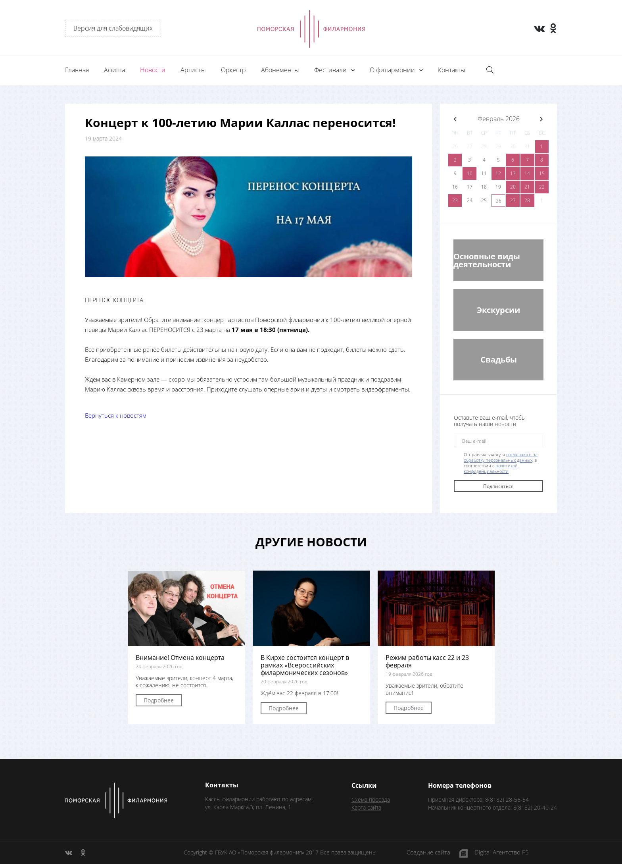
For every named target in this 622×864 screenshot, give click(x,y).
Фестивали (331, 70)
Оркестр (233, 70)
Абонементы (280, 70)
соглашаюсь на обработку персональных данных (501, 457)
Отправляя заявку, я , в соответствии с (501, 463)
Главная (77, 70)
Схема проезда (370, 799)
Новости (152, 70)
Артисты (193, 70)
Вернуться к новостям (115, 415)
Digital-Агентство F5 (501, 852)
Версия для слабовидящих (113, 28)
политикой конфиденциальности (491, 468)
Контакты (451, 70)
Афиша (114, 70)
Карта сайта (366, 807)
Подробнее (159, 700)
